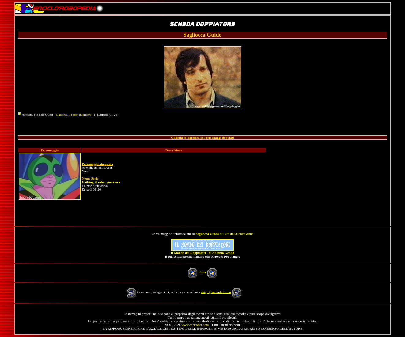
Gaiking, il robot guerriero (74, 114)
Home (203, 272)
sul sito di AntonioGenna (224, 234)
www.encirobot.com (195, 325)
